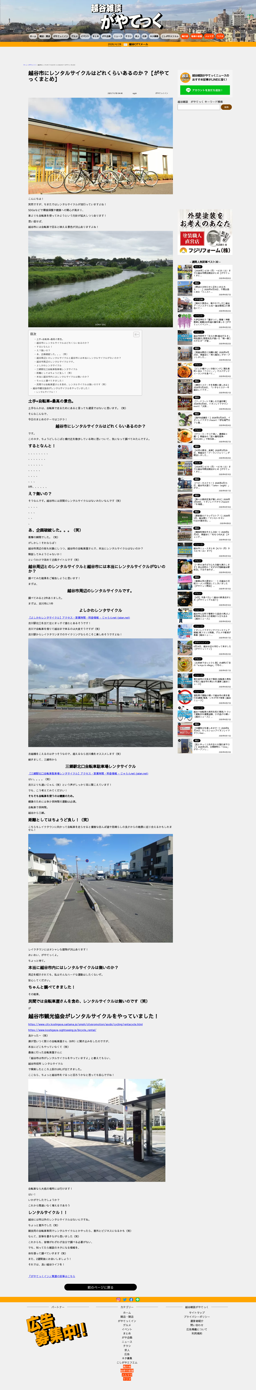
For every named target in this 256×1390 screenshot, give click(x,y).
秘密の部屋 (196, 36)
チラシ (128, 36)
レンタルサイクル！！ (46, 392)
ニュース (118, 36)
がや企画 (106, 36)
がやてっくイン (60, 36)
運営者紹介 (196, 1321)
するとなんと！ (45, 346)
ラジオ (220, 36)
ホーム (33, 36)
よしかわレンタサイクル (49, 365)
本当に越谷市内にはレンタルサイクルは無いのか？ (63, 376)
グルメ (74, 36)
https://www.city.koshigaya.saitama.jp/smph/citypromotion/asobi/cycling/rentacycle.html (85, 1024)
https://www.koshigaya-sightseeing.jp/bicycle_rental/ (62, 1030)
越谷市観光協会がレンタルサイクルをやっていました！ (61, 388)
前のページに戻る (101, 1287)
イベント (85, 36)
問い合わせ (196, 1325)
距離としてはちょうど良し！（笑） (55, 373)
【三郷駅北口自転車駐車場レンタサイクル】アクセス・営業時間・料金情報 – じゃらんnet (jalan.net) (88, 773)
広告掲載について (196, 1329)
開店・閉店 (45, 36)
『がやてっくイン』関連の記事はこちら (51, 1276)
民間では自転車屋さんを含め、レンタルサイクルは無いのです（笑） (72, 384)
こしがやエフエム (170, 36)
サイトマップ (197, 1312)
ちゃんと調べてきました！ (50, 380)
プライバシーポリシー (197, 1316)
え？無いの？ (43, 350)
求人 (137, 36)
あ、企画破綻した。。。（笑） (53, 354)
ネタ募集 (154, 36)
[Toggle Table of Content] (135, 334)
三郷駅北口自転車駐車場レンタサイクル (57, 369)
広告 (144, 36)
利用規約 (197, 1333)
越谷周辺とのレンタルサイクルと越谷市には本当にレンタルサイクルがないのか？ (79, 357)
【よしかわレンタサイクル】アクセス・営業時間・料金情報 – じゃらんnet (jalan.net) (79, 617)
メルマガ (209, 36)
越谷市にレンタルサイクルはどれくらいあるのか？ (63, 342)
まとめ (96, 36)
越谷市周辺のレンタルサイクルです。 (56, 361)
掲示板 (185, 36)
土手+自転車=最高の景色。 (50, 339)
